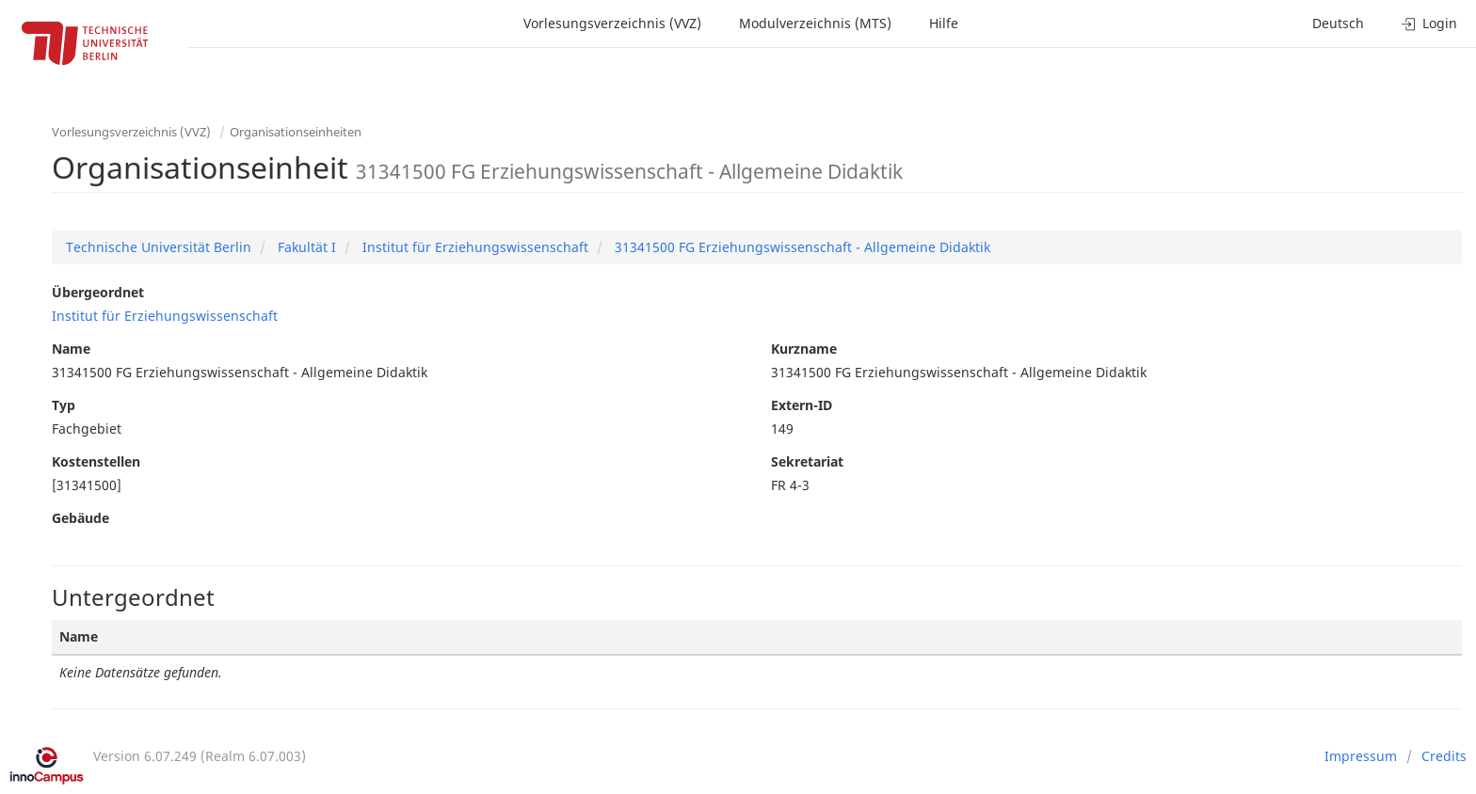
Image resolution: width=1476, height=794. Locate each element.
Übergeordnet (98, 292)
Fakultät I (305, 247)
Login (1429, 23)
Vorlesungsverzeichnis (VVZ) (612, 23)
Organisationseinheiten (295, 131)
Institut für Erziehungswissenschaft (473, 247)
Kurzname (804, 348)
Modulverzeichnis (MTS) (815, 23)
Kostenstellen (96, 461)
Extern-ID (801, 405)
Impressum (1360, 756)
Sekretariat (807, 461)
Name (71, 348)
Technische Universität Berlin (158, 247)
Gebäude (80, 518)
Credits (1444, 756)
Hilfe (943, 23)
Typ (63, 405)
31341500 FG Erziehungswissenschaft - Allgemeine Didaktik (800, 247)
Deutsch (1338, 23)
